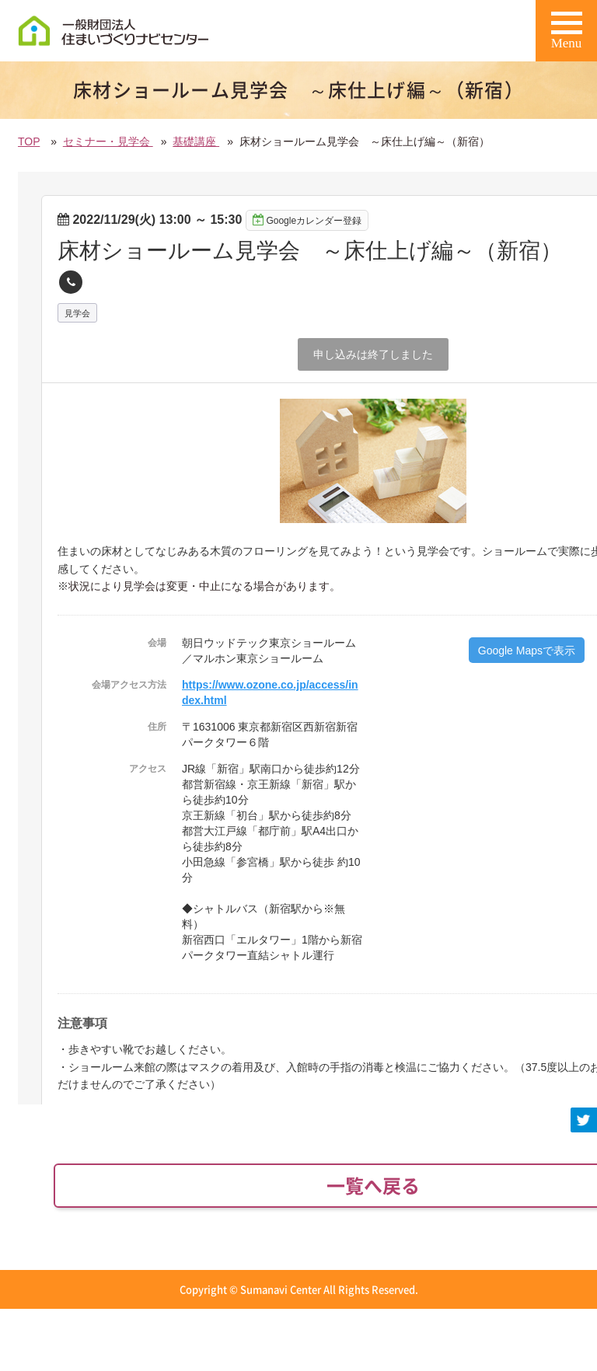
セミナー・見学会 (108, 141)
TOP (29, 141)
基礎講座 (196, 141)
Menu (566, 36)
